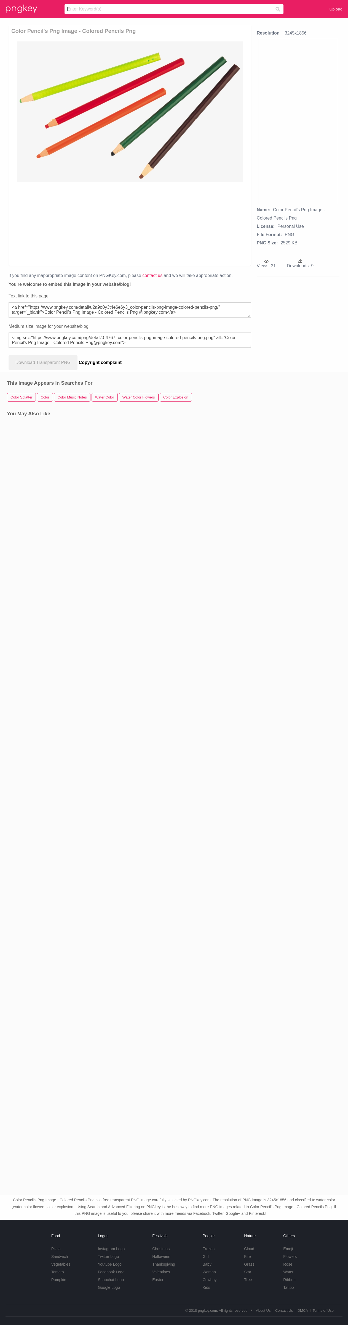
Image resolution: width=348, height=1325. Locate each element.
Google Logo (109, 1287)
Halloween (161, 1256)
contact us (152, 275)
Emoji (288, 1249)
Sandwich (59, 1256)
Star (247, 1272)
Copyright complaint (100, 362)
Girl (206, 1256)
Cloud (249, 1249)
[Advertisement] (128, 223)
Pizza (56, 1249)
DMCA (303, 1310)
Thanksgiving (163, 1264)
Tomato (57, 1272)
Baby (207, 1264)
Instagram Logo (111, 1249)
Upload (335, 9)
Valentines (161, 1272)
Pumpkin (58, 1280)
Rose (287, 1264)
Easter (157, 1280)
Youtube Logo (110, 1264)
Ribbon (289, 1280)
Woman (209, 1272)
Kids (206, 1287)
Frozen (209, 1249)
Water (288, 1272)
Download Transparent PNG (43, 362)
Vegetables (60, 1264)
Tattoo (288, 1287)
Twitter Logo (108, 1256)
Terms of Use (323, 1310)
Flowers (290, 1256)
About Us (263, 1310)
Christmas (161, 1249)
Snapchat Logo (111, 1280)
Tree (248, 1280)
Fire (247, 1256)
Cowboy (210, 1280)
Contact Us (284, 1310)
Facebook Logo (111, 1272)
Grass (249, 1264)
